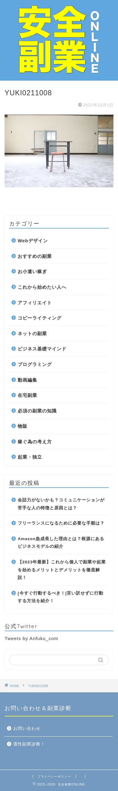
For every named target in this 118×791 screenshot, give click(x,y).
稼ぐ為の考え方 (35, 441)
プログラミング (35, 364)
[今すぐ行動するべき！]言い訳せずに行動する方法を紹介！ (60, 597)
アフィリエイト (35, 302)
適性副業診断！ (29, 744)
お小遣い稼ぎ (32, 271)
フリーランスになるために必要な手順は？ (61, 523)
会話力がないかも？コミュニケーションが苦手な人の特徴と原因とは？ (61, 504)
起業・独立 (30, 457)
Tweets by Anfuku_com (31, 638)
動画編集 (27, 380)
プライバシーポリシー (54, 776)
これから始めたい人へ (42, 287)
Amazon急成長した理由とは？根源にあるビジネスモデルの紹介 (61, 542)
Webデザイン (33, 240)
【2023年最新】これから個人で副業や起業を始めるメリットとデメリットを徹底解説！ (62, 570)
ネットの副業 (32, 333)
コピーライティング (40, 317)
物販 (22, 426)
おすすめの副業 (35, 256)
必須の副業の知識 (37, 410)
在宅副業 (27, 395)
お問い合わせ (27, 728)
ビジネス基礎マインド (42, 348)
